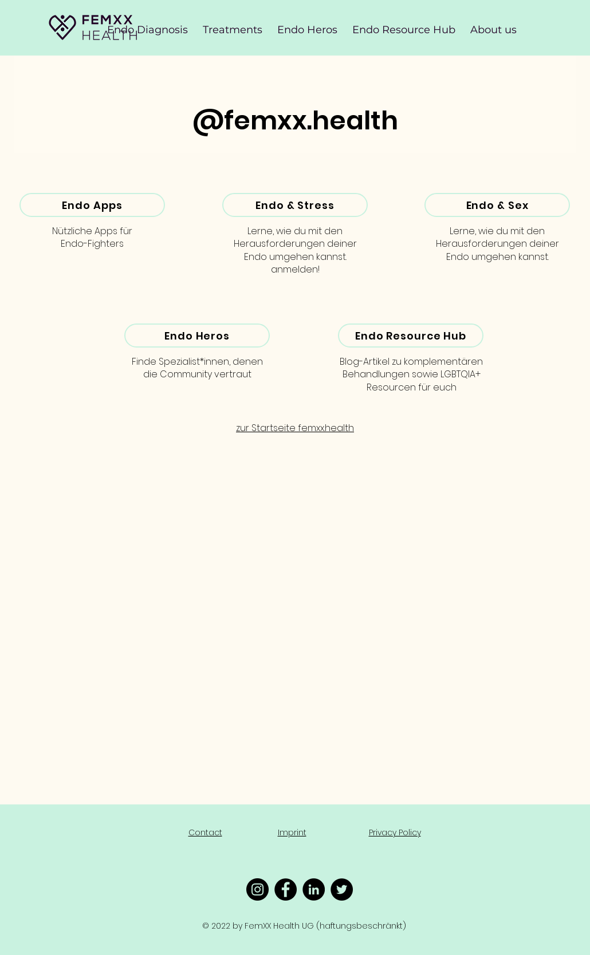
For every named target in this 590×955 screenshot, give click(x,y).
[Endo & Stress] (295, 205)
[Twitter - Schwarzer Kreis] (342, 889)
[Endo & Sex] (497, 205)
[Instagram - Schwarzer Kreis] (257, 889)
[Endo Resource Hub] (410, 335)
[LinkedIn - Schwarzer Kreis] (313, 889)
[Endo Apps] (92, 205)
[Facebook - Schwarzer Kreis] (285, 889)
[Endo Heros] (197, 335)
